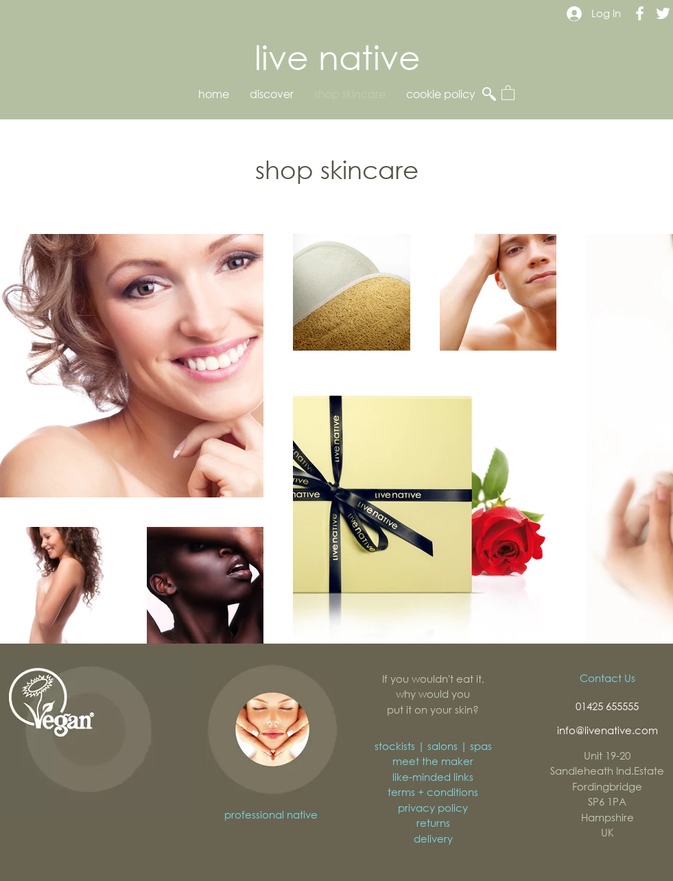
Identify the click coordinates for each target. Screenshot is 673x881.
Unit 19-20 (607, 755)
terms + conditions (433, 792)
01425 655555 (607, 706)
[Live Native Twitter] (663, 13)
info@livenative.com (607, 730)
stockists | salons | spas (433, 746)
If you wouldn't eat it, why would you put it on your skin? (433, 694)
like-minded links (432, 777)
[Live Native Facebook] (639, 13)
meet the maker (432, 761)
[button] (508, 92)
